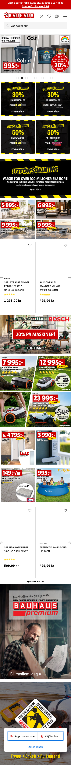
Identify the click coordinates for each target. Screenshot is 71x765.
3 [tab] (26, 78)
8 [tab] (49, 78)
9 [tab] (53, 78)
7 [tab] (44, 78)
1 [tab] (17, 78)
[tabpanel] (35, 54)
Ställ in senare (36, 747)
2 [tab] (22, 78)
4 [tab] (31, 78)
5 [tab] (35, 78)
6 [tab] (40, 78)
